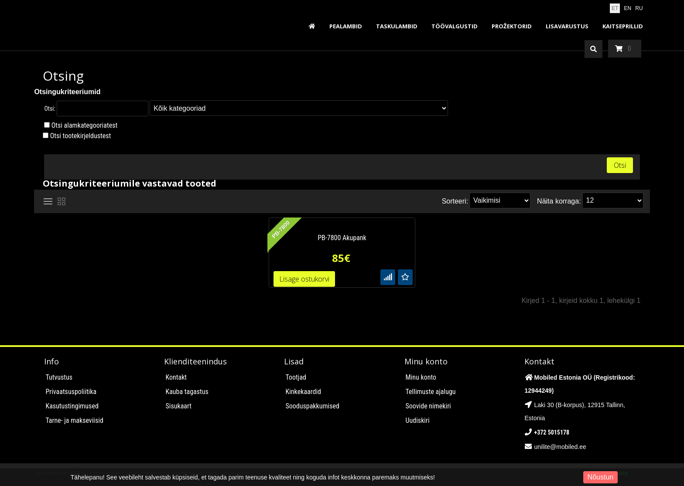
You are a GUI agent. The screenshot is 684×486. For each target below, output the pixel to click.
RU (639, 8)
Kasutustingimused (71, 406)
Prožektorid (512, 26)
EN (628, 8)
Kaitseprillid (622, 26)
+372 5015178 (552, 432)
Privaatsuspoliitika (70, 391)
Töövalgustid (454, 26)
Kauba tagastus (186, 391)
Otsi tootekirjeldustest (80, 136)
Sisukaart (178, 406)
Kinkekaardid (303, 391)
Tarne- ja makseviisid (74, 420)
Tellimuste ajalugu (431, 391)
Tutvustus (58, 377)
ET (615, 8)
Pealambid (345, 26)
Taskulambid (396, 26)
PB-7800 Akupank (342, 238)
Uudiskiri (418, 420)
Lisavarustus (567, 26)
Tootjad (295, 377)
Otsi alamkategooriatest (84, 125)
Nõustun (601, 477)
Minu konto (421, 377)
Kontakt (176, 377)
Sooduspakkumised (312, 406)
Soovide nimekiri (428, 406)
